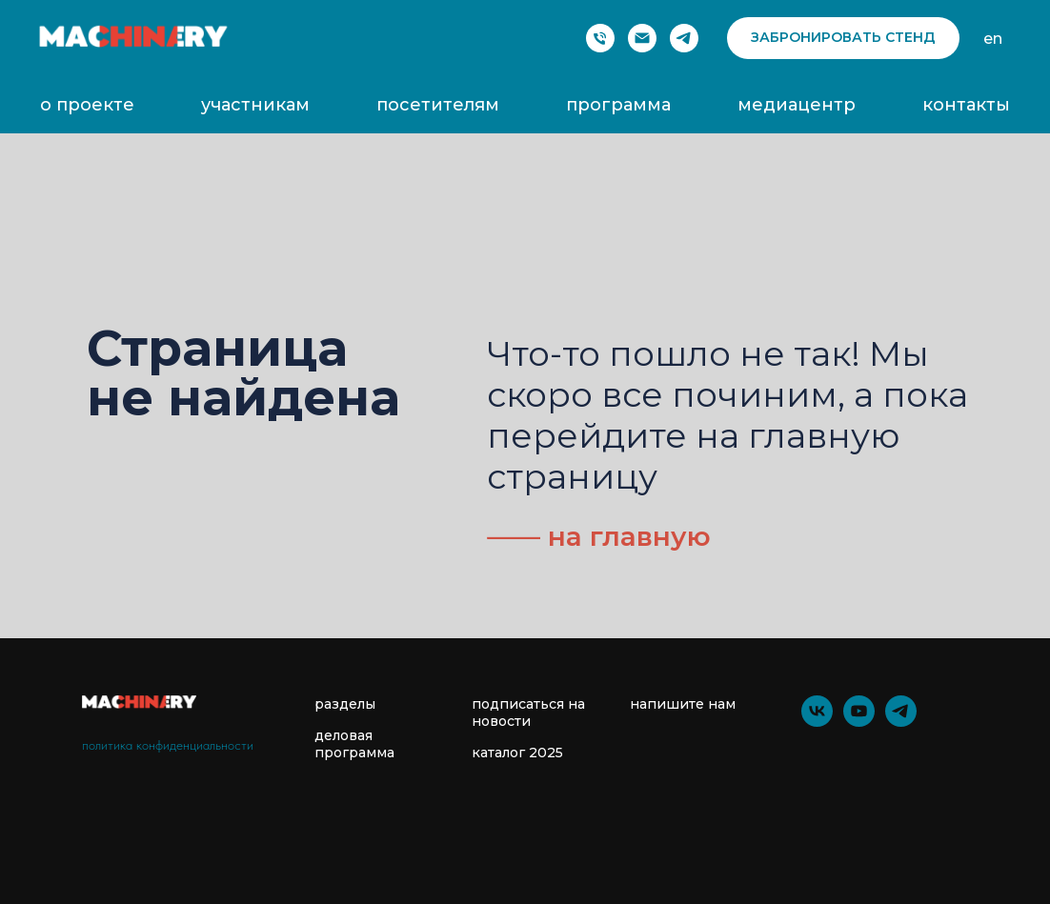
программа (618, 104)
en (992, 39)
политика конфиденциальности (167, 745)
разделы (344, 704)
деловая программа (354, 744)
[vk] (817, 721)
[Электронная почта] (642, 38)
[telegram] (684, 38)
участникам (255, 104)
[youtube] (859, 721)
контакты (966, 104)
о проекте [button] (87, 104)
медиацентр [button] (796, 104)
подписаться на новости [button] (528, 712)
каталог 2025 (517, 752)
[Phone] (600, 38)
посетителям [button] (437, 104)
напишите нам (683, 704)
